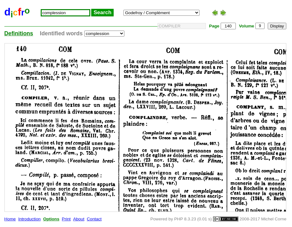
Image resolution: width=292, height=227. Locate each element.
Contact (94, 219)
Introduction (29, 219)
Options (51, 219)
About (79, 219)
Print (66, 219)
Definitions (18, 33)
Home (10, 219)
